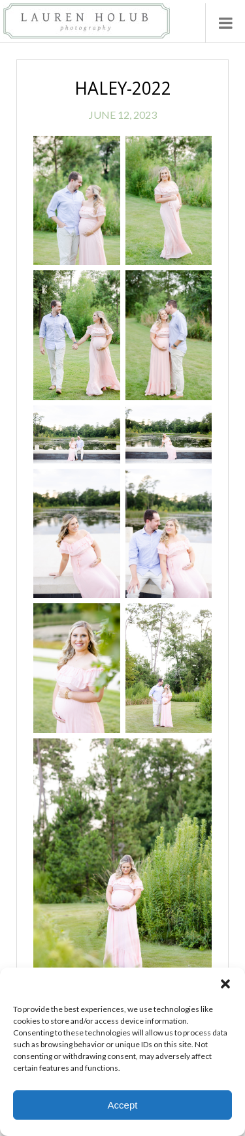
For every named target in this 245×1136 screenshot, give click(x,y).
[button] (225, 983)
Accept (123, 1105)
